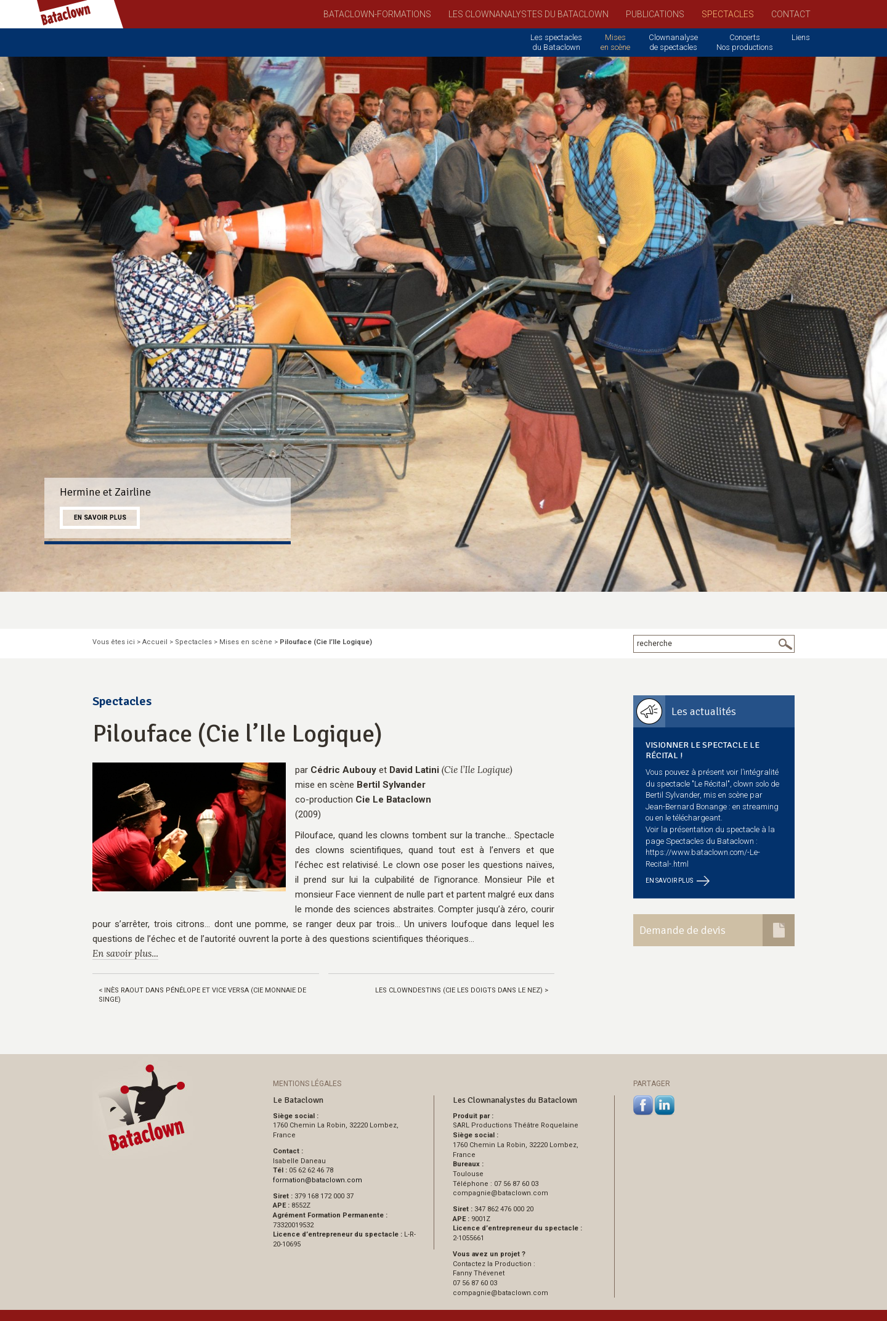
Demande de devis (682, 930)
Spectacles (728, 14)
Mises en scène (615, 42)
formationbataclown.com (317, 1180)
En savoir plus (100, 517)
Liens (801, 37)
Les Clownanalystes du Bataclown (528, 14)
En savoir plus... (125, 953)
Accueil (155, 642)
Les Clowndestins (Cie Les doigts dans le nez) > (461, 990)
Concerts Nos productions (744, 42)
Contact (791, 14)
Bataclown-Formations (377, 14)
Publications (655, 14)
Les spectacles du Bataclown (556, 42)
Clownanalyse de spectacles (673, 42)
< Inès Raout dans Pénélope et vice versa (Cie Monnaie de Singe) (202, 995)
